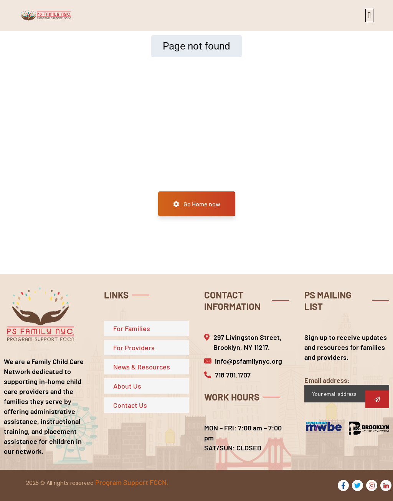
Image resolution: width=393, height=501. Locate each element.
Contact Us (130, 405)
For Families (131, 328)
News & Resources (141, 367)
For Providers (134, 347)
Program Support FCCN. (131, 482)
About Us (127, 386)
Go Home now (196, 204)
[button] (369, 15)
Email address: (346, 389)
